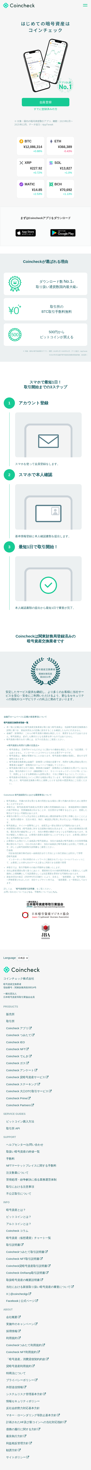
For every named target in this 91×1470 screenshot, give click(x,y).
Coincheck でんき (17, 1056)
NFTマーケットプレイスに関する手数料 (31, 1165)
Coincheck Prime (16, 1098)
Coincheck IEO (15, 1042)
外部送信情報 (14, 1387)
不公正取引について (18, 1193)
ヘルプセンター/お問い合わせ (24, 1144)
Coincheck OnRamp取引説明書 (25, 1272)
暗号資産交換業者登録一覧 (16, 722)
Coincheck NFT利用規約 (21, 1352)
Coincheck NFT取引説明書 (22, 1258)
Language (9, 957)
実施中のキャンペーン (20, 1324)
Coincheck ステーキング (21, 1084)
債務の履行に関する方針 (21, 1429)
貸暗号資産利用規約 (18, 1366)
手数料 (10, 1158)
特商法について (16, 1373)
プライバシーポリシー (20, 1380)
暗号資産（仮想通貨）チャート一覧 (28, 1237)
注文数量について (17, 1172)
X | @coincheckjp (17, 1293)
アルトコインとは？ (18, 1223)
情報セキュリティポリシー (23, 1401)
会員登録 (45, 102)
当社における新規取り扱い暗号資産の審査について (38, 1286)
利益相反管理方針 (17, 1443)
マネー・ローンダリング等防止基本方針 (31, 1415)
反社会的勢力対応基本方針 (23, 1408)
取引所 (10, 1021)
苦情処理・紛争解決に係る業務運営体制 (31, 1179)
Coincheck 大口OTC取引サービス (27, 1091)
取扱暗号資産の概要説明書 (23, 1279)
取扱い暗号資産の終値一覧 (23, 1151)
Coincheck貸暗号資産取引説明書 (26, 1265)
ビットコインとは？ (18, 1216)
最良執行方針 (14, 1436)
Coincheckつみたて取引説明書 (25, 1251)
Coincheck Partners (18, 1105)
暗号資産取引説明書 (25, 889)
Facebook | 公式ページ (20, 1300)
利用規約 (11, 1338)
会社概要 (11, 1317)
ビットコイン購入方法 (20, 1121)
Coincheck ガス (16, 1063)
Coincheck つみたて (18, 1035)
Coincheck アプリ (17, 1028)
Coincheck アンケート (20, 1070)
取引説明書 (13, 1244)
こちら (29, 892)
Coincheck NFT (15, 1049)
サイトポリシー (16, 1457)
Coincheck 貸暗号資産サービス (25, 1077)
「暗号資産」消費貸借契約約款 (25, 1359)
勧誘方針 (11, 1450)
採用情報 (11, 1331)
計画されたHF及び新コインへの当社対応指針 (34, 1422)
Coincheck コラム (17, 1230)
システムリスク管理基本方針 (24, 1394)
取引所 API (13, 1128)
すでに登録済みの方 (45, 109)
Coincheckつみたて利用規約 (24, 1345)
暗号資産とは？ (16, 1209)
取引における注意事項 (20, 1186)
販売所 (10, 1014)
